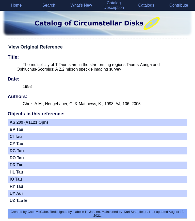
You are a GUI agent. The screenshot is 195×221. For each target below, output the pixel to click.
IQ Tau (16, 179)
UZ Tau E (18, 200)
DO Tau (17, 158)
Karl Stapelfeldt (135, 212)
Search (48, 5)
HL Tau (16, 172)
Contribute (178, 5)
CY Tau (16, 143)
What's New (81, 5)
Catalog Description (114, 5)
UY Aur (16, 193)
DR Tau (17, 165)
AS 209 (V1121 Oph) (29, 122)
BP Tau (16, 129)
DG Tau (17, 151)
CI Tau (16, 136)
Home (16, 5)
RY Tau (16, 186)
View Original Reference (35, 47)
